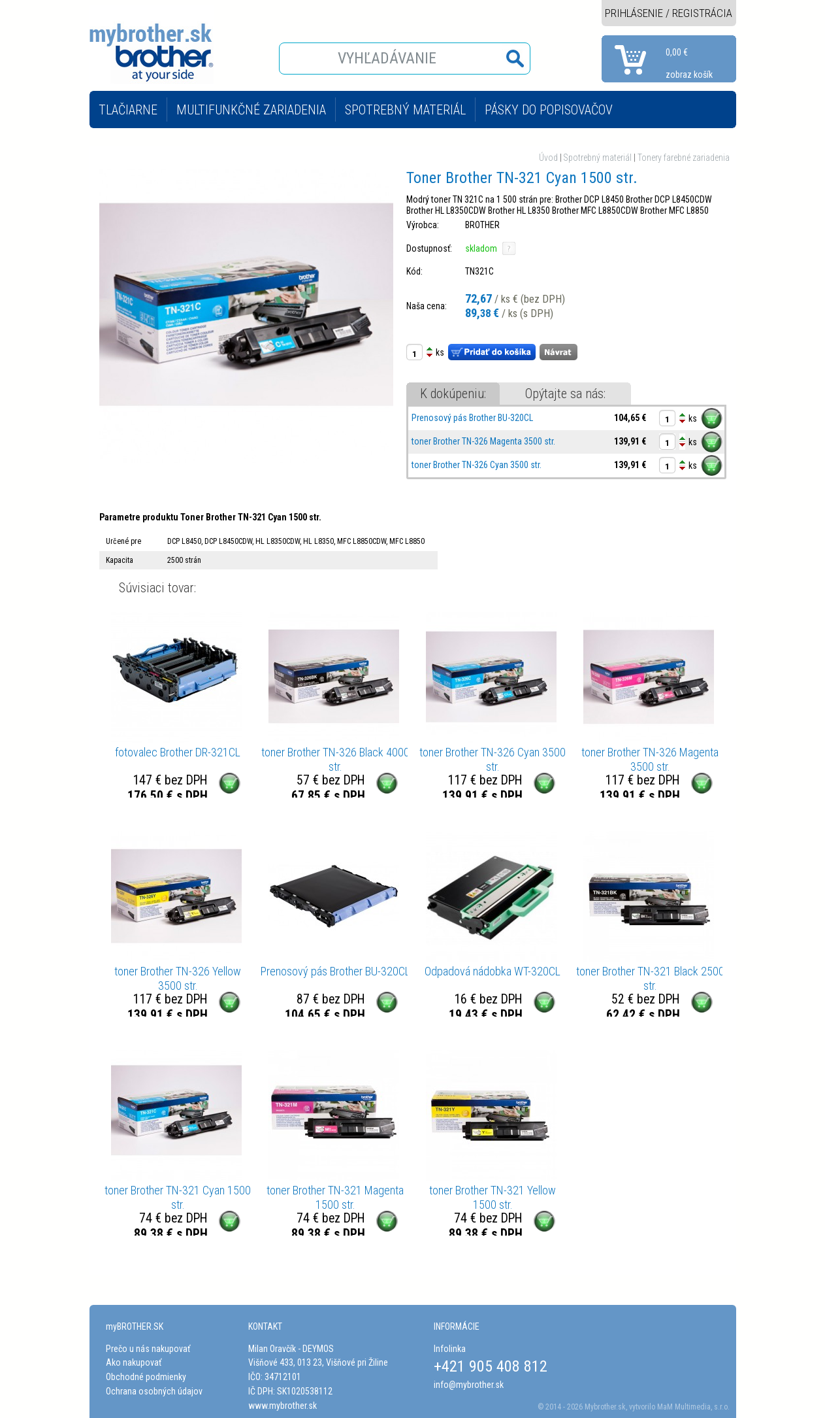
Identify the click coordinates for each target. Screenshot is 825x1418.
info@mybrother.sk (469, 1384)
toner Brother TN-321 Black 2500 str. (650, 978)
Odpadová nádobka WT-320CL (492, 971)
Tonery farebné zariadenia (684, 157)
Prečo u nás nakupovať (148, 1348)
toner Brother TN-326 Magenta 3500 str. (483, 441)
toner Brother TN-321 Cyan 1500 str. (178, 1197)
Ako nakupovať (133, 1362)
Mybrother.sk (605, 1406)
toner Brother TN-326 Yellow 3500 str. (177, 978)
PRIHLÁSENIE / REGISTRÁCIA (668, 13)
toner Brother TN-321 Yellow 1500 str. (492, 1197)
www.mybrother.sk (282, 1405)
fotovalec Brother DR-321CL (177, 752)
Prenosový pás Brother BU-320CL (472, 418)
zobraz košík (689, 74)
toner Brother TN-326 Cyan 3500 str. (477, 465)
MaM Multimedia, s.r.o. (693, 1406)
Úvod (548, 157)
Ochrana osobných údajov (154, 1391)
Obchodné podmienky (146, 1377)
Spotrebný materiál (598, 157)
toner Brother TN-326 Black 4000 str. (335, 759)
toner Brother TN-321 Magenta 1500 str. (335, 1197)
